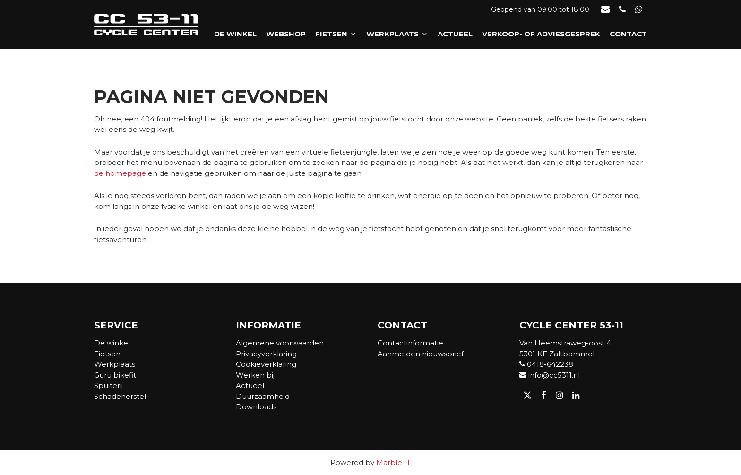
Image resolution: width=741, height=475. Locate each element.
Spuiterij (108, 385)
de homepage (120, 173)
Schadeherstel (120, 396)
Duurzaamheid (263, 396)
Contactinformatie (410, 342)
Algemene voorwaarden (280, 342)
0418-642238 (546, 364)
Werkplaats (397, 33)
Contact (628, 33)
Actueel (455, 33)
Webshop (286, 33)
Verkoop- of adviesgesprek (541, 33)
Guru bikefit (115, 375)
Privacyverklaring (266, 353)
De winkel (235, 33)
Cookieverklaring (266, 364)
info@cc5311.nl (549, 375)
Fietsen (336, 33)
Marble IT (393, 462)
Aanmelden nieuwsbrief (421, 353)
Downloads (256, 406)
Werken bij (255, 375)
